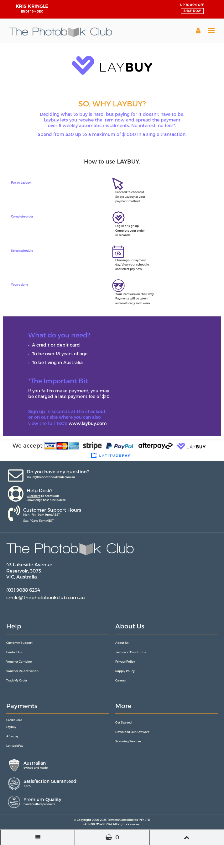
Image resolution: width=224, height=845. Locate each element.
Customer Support (19, 642)
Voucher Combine (19, 661)
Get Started (123, 722)
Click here (33, 496)
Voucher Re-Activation (22, 671)
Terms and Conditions (130, 652)
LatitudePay (14, 745)
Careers (120, 680)
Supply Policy (125, 671)
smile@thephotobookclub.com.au (51, 477)
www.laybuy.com (88, 423)
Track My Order (16, 680)
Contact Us (14, 652)
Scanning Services (128, 741)
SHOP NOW (192, 11)
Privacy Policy (125, 661)
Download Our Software (132, 732)
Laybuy (11, 727)
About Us (121, 642)
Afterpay (12, 736)
